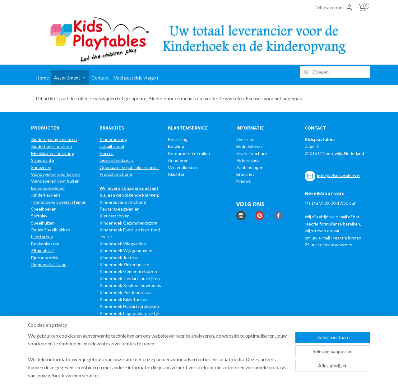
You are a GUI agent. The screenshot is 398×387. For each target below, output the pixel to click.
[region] (158, 359)
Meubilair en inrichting (52, 153)
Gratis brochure (251, 153)
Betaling (176, 146)
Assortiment (70, 77)
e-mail (341, 216)
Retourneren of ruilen (189, 153)
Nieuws (243, 181)
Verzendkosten (183, 167)
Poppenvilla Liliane (49, 264)
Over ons (245, 139)
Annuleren (178, 160)
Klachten (177, 174)
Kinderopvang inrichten (54, 139)
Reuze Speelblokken (50, 229)
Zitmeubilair (42, 250)
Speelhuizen (43, 222)
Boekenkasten (45, 243)
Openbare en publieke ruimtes (129, 167)
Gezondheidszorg (117, 160)
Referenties (248, 160)
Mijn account (334, 7)
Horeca (106, 153)
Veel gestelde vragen (136, 77)
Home (42, 77)
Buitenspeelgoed (48, 188)
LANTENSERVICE (189, 128)
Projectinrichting (116, 174)
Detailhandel (112, 146)
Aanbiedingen (249, 167)
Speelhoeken (44, 209)
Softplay (39, 215)
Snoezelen (41, 167)
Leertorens (42, 236)
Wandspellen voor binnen (55, 174)
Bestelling (177, 139)
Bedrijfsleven (249, 146)
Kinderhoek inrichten (51, 146)
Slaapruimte (42, 160)
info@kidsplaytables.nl (338, 175)
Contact (100, 77)
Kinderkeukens (46, 195)
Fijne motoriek (44, 257)
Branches (245, 174)
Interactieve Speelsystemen (58, 202)
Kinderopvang (113, 139)
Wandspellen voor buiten (55, 181)
